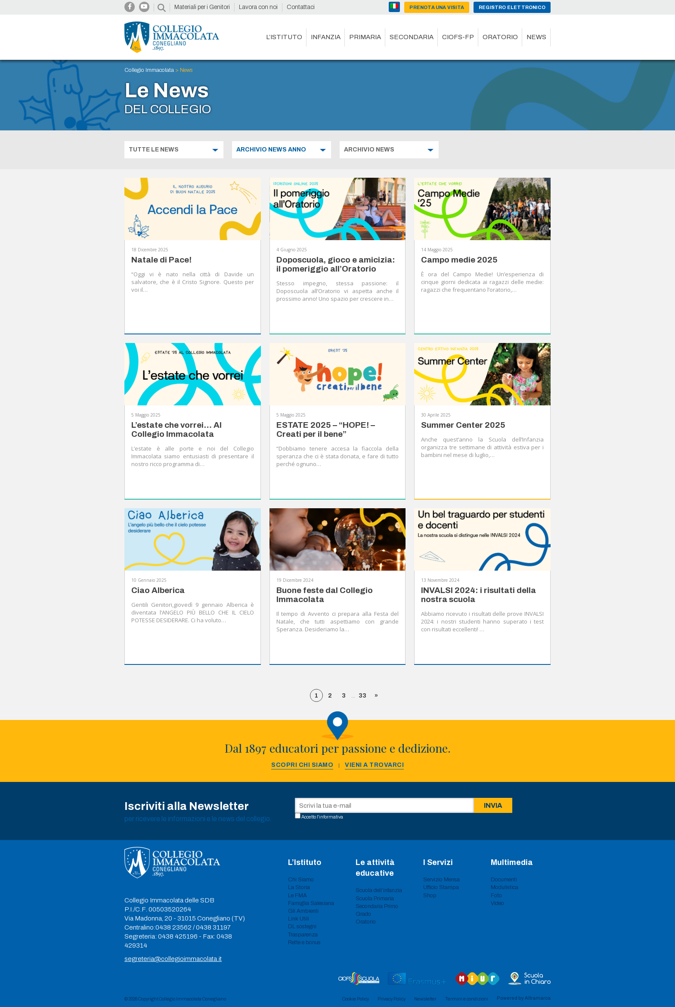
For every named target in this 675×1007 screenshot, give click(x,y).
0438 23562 (173, 927)
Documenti (504, 880)
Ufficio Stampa (441, 887)
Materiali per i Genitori (202, 7)
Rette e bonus (304, 942)
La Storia (299, 887)
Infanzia (326, 37)
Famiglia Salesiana (311, 903)
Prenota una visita (436, 7)
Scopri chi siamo (302, 765)
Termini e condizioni (466, 998)
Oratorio (500, 37)
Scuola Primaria (375, 899)
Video (497, 903)
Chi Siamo (301, 880)
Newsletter (425, 998)
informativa (331, 816)
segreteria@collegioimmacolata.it (173, 958)
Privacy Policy (392, 998)
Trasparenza (303, 935)
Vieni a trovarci (374, 765)
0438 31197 (213, 927)
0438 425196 (178, 936)
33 (362, 695)
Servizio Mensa (441, 880)
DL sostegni (302, 927)
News (536, 37)
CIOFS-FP (458, 37)
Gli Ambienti (303, 911)
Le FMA (297, 896)
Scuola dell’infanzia (379, 890)
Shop (430, 896)
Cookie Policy (355, 998)
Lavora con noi (258, 7)
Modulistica (504, 887)
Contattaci (301, 7)
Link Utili (298, 919)
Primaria (365, 37)
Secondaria (411, 37)
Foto (496, 896)
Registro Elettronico (512, 7)
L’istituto (284, 37)
